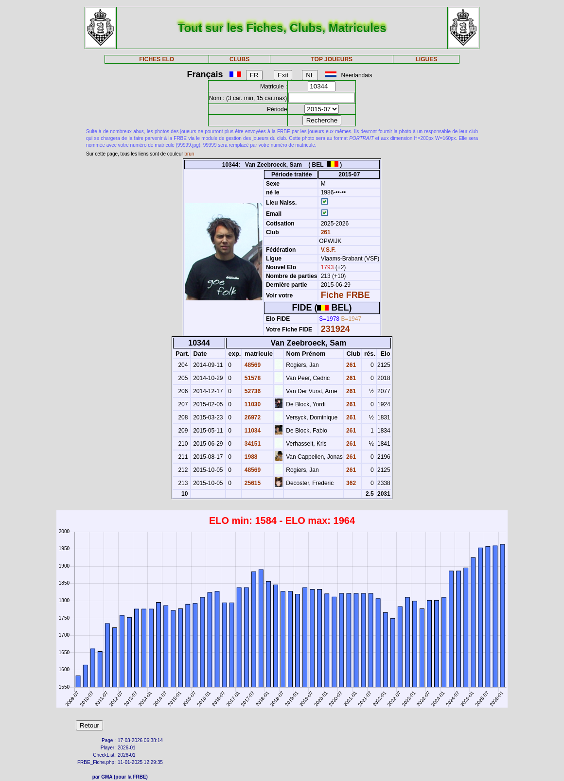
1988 (250, 456)
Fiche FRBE (345, 295)
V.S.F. (328, 249)
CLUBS (239, 59)
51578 (252, 378)
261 (324, 232)
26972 (252, 417)
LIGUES (426, 59)
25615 (252, 483)
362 (350, 483)
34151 (252, 443)
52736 (252, 391)
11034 (252, 430)
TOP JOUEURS (332, 59)
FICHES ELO (156, 59)
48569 (252, 365)
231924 (335, 329)
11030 (252, 404)
